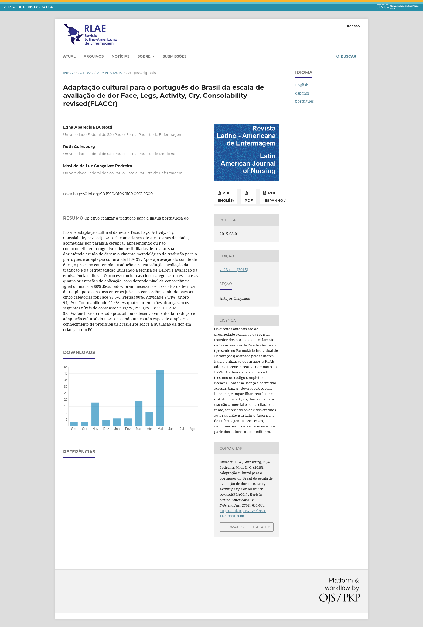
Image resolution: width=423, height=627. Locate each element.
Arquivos (94, 56)
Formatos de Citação (244, 527)
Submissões (174, 56)
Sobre (145, 56)
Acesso (353, 26)
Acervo (85, 72)
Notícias (120, 56)
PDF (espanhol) (275, 197)
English (301, 84)
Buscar (346, 56)
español (302, 93)
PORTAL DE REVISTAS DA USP (28, 7)
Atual (69, 56)
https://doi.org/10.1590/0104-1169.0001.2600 (113, 193)
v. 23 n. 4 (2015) (110, 72)
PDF (249, 200)
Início (69, 72)
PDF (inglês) (226, 197)
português (304, 101)
